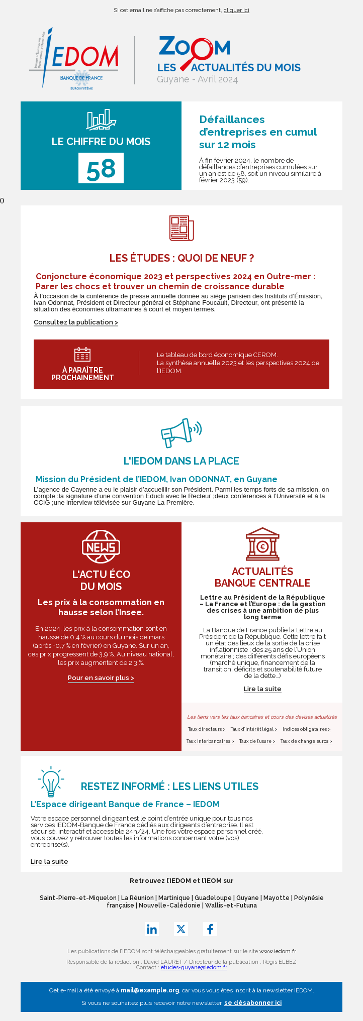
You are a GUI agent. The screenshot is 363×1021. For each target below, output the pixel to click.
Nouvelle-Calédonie (170, 905)
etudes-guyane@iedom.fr (194, 967)
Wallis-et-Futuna (231, 905)
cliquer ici (236, 10)
